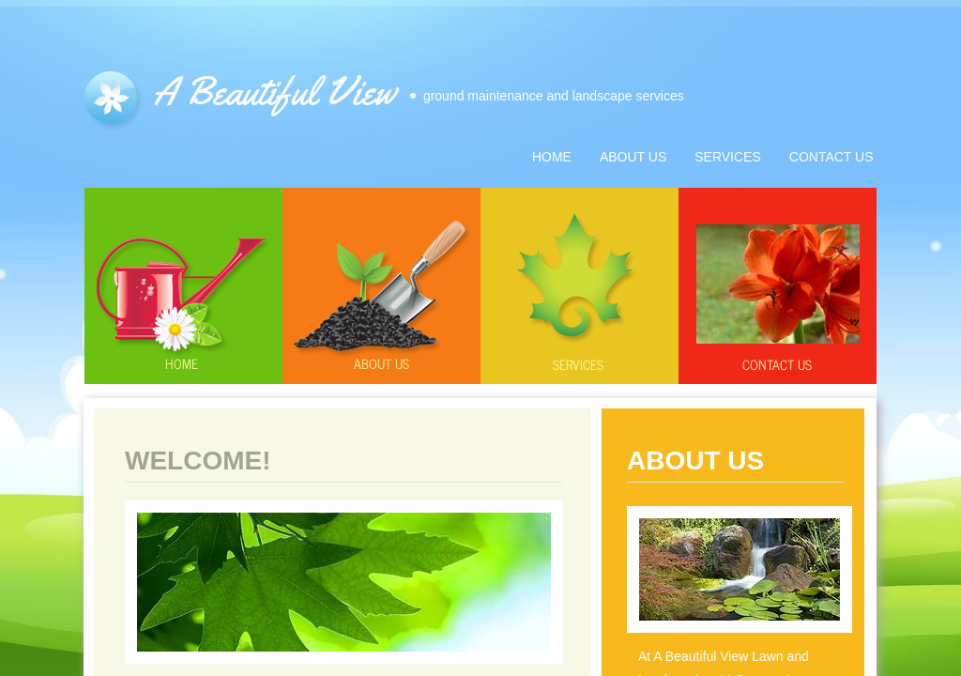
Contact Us (777, 364)
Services (578, 364)
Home (181, 363)
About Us (633, 156)
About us (381, 363)
